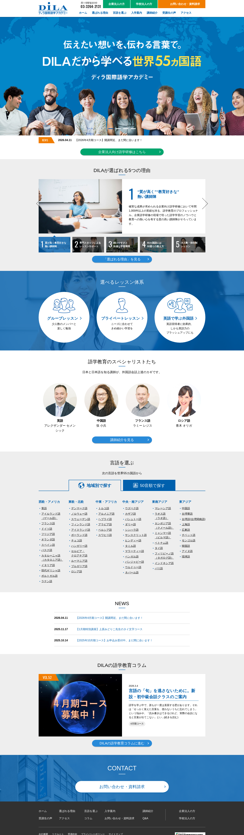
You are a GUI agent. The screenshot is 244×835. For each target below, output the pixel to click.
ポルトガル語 (49, 575)
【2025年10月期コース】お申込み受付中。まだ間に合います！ (114, 640)
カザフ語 (130, 513)
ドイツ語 (46, 528)
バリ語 (159, 568)
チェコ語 (76, 540)
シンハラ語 (132, 529)
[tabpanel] (122, 76)
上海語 (186, 524)
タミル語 (130, 545)
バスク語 (46, 550)
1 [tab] (110, 128)
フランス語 (48, 523)
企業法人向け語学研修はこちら (122, 152)
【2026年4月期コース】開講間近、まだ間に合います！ (108, 140)
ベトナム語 (161, 542)
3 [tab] (125, 128)
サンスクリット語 (136, 535)
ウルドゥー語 (133, 567)
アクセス (64, 818)
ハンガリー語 (79, 545)
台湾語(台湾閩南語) (193, 519)
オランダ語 (48, 539)
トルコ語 (103, 508)
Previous (41, 207)
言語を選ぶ (91, 811)
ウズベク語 (132, 508)
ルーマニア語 (79, 560)
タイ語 (159, 548)
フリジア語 (48, 534)
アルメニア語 (106, 513)
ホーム (43, 811)
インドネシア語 (164, 563)
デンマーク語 (79, 508)
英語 (44, 508)
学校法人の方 (187, 818)
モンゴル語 (188, 540)
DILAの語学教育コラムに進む (122, 743)
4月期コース (137, 723)
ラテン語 (46, 581)
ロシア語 (76, 571)
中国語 (186, 508)
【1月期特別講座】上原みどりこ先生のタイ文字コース (109, 629)
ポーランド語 (79, 535)
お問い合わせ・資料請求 (122, 786)
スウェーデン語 (80, 519)
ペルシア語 (105, 529)
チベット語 (188, 535)
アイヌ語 (187, 551)
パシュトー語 (133, 519)
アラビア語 (105, 524)
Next (203, 207)
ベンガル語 (132, 556)
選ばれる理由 (67, 811)
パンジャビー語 (134, 561)
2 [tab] (118, 128)
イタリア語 (48, 565)
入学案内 (110, 811)
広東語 (186, 529)
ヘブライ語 (105, 519)
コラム (88, 818)
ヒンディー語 (133, 540)
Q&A (145, 818)
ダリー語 (130, 524)
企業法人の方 (187, 811)
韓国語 (186, 545)
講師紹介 (148, 811)
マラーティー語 (134, 551)
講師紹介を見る (122, 440)
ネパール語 (132, 572)
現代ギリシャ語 (50, 570)
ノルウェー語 (79, 513)
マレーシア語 (163, 508)
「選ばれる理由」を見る (122, 259)
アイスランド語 (80, 529)
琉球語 (186, 556)
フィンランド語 (80, 524)
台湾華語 (187, 513)
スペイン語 (48, 544)
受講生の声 (45, 818)
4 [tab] (133, 128)
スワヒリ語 (105, 535)
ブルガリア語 (79, 566)
